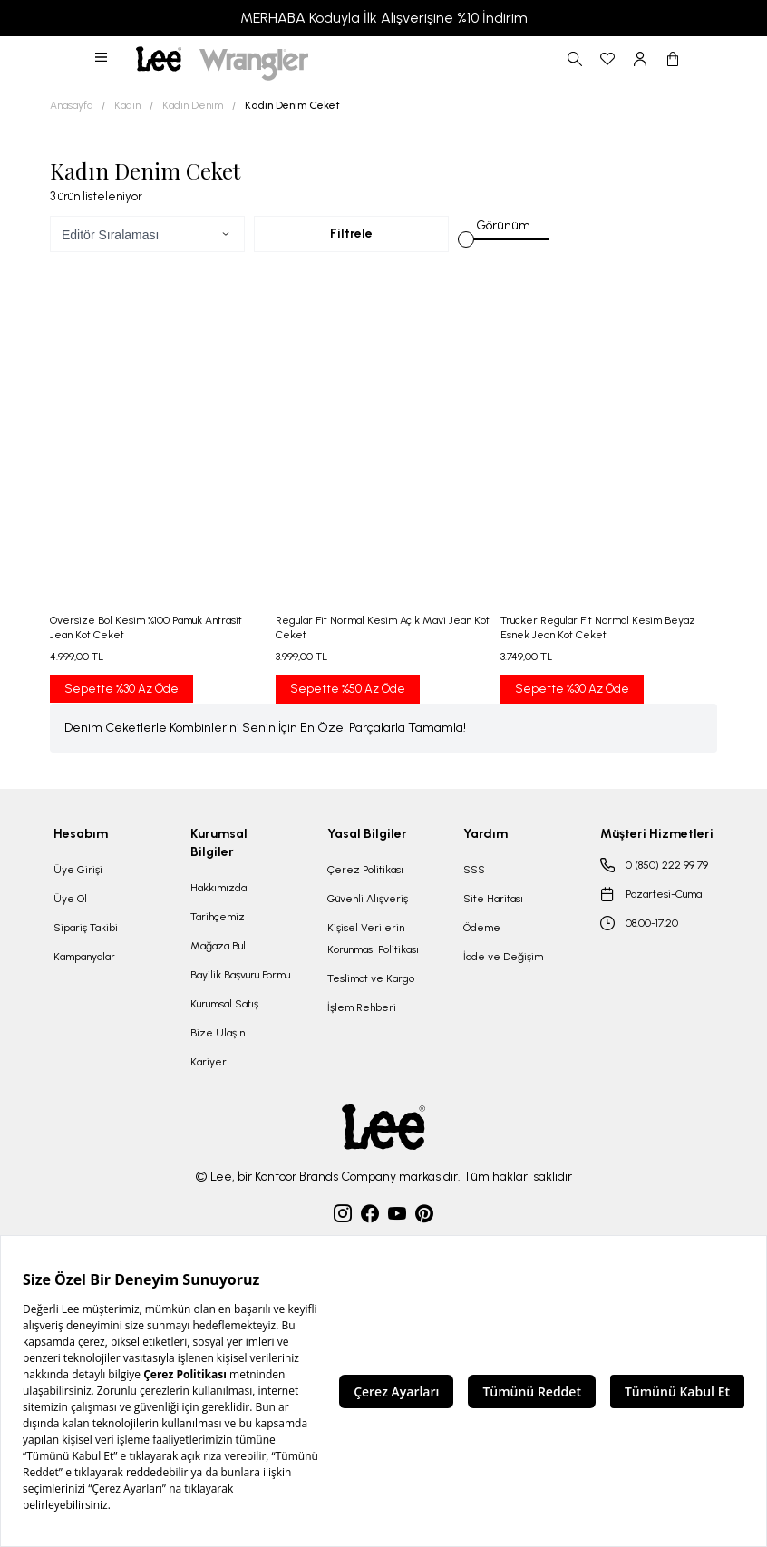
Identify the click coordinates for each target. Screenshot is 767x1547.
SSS (474, 869)
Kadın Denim (192, 105)
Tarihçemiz (217, 916)
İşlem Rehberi (361, 1007)
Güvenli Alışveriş (367, 898)
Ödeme (481, 927)
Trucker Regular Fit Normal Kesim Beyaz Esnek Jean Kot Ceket (597, 627)
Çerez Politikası (365, 869)
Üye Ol (70, 898)
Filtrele (351, 233)
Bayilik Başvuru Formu (240, 974)
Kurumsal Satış (224, 1003)
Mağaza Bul (218, 945)
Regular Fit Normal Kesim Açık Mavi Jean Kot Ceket (383, 627)
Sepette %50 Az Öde (347, 689)
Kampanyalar (84, 956)
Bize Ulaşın (217, 1032)
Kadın (127, 105)
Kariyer (208, 1062)
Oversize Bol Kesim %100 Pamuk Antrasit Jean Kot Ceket (146, 627)
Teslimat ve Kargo (370, 978)
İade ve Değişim (503, 956)
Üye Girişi (77, 869)
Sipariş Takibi (85, 927)
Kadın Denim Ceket (292, 105)
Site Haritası (493, 898)
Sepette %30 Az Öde (121, 689)
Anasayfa (71, 105)
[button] (102, 59)
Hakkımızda (218, 887)
